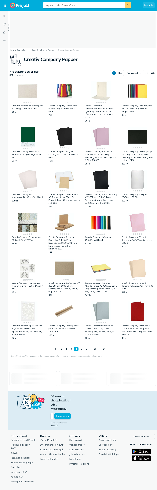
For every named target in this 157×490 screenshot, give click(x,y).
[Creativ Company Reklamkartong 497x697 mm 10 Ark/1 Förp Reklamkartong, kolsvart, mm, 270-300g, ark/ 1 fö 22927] (101, 189)
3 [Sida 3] (71, 349)
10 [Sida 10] (95, 349)
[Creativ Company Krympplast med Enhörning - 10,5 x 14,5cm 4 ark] (28, 277)
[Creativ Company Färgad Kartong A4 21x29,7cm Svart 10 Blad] (64, 146)
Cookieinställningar (109, 441)
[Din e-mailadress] (70, 404)
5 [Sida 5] (81, 349)
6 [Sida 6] (86, 349)
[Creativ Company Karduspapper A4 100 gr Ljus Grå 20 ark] (28, 102)
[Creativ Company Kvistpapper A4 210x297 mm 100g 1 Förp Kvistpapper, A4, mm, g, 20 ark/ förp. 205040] (64, 277)
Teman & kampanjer (22, 449)
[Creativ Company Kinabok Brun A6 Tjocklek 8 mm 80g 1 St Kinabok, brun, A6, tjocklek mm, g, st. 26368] (64, 189)
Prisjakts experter (20, 444)
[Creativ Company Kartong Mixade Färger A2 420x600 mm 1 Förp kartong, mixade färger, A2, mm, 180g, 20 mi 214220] (101, 277)
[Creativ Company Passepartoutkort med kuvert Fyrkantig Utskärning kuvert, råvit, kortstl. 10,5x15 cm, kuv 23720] (101, 102)
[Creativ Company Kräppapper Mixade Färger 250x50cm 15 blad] (64, 102)
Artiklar (15, 440)
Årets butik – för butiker (53, 441)
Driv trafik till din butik (52, 431)
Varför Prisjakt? (48, 427)
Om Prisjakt (75, 427)
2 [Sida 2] (66, 349)
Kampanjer (16, 464)
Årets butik (17, 454)
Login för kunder (49, 446)
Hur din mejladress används (63, 410)
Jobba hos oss (77, 441)
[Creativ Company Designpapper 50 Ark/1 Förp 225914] (28, 233)
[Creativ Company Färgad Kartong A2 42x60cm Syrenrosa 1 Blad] (137, 233)
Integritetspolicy (107, 436)
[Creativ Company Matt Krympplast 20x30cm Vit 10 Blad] (28, 189)
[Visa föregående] (55, 349)
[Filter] (4, 41)
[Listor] (4, 24)
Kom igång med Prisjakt (23, 427)
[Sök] (128, 5)
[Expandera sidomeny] (4, 16)
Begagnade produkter (22, 468)
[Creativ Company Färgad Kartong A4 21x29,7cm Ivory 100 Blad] (137, 277)
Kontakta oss (76, 436)
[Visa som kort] (147, 73)
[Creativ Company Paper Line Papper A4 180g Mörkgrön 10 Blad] (28, 146)
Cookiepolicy (106, 431)
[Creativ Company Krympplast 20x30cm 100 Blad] (137, 189)
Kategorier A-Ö (19, 459)
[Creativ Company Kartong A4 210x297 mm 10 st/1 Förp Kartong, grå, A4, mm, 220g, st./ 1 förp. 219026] (101, 320)
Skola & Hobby (38, 50)
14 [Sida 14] (104, 349)
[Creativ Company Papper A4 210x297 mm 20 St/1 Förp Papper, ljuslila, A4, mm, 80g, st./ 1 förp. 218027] (101, 146)
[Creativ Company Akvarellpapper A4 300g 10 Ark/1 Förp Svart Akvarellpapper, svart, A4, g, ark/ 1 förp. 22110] (137, 146)
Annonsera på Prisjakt (52, 436)
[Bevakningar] (4, 33)
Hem (12, 50)
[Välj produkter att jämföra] (153, 73)
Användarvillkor (107, 427)
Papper (51, 50)
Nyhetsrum (75, 446)
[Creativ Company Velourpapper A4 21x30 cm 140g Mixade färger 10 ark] (137, 102)
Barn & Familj (22, 50)
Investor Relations (79, 450)
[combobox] (84, 5)
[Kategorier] (4, 5)
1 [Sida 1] (61, 349)
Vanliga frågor (76, 431)
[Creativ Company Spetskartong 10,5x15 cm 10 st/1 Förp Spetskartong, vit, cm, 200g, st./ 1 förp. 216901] (28, 320)
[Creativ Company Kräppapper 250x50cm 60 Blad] (101, 233)
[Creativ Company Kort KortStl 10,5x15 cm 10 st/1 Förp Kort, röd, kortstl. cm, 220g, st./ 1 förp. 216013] (137, 320)
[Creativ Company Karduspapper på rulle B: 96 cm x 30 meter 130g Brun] (64, 320)
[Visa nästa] (110, 349)
